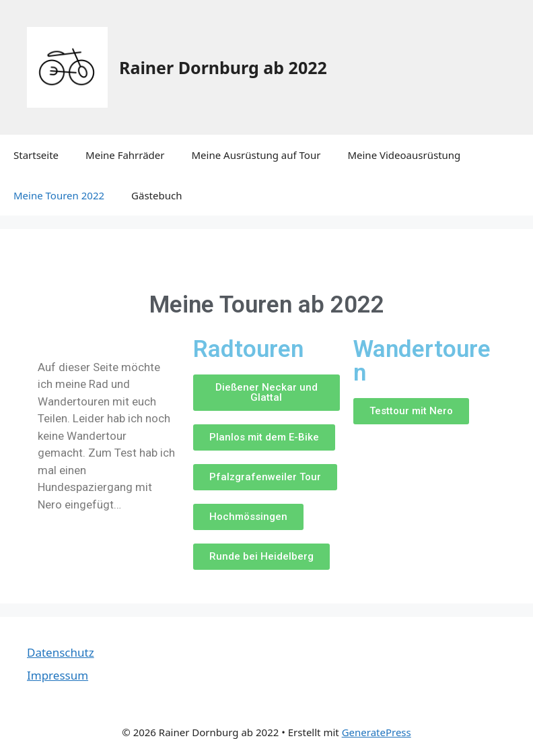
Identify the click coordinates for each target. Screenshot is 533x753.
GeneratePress (376, 732)
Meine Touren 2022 (58, 195)
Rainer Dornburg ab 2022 (223, 67)
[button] (266, 392)
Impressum (57, 675)
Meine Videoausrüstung (403, 155)
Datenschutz (60, 652)
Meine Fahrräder (124, 155)
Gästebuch (156, 195)
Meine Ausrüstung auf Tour (256, 155)
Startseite (36, 155)
